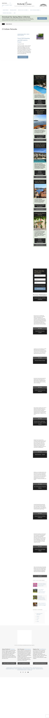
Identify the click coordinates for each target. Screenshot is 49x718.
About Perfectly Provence (9, 663)
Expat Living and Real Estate (39, 614)
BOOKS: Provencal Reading (35, 10)
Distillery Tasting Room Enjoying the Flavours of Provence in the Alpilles (42, 604)
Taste (38, 621)
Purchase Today (42, 18)
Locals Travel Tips (20, 35)
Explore (28, 34)
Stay (37, 619)
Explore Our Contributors (40, 663)
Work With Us (7, 5)
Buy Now (40, 328)
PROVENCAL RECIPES (13, 10)
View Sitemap (29, 669)
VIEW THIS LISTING (40, 106)
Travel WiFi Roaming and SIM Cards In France (23, 40)
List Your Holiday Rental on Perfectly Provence (22, 668)
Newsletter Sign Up (10, 667)
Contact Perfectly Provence (22, 669)
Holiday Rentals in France (10, 668)
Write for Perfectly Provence (27, 667)
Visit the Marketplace (23, 663)
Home (3, 24)
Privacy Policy (33, 668)
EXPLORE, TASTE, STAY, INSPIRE (23, 10)
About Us (3, 5)
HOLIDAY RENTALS (5, 10)
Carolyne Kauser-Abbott (21, 34)
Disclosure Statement (39, 668)
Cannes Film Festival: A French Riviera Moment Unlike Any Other (42, 584)
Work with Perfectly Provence (38, 667)
